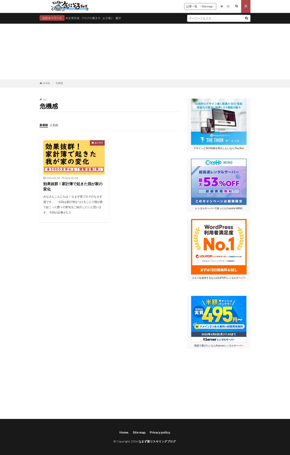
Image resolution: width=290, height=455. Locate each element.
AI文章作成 (72, 18)
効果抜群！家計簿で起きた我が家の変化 (72, 186)
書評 (118, 18)
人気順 (54, 125)
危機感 (59, 83)
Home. (124, 432)
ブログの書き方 (91, 18)
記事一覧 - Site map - (200, 6)
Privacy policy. (160, 432)
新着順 (44, 125)
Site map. (139, 432)
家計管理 (99, 142)
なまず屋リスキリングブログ (157, 441)
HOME (46, 83)
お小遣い (108, 18)
